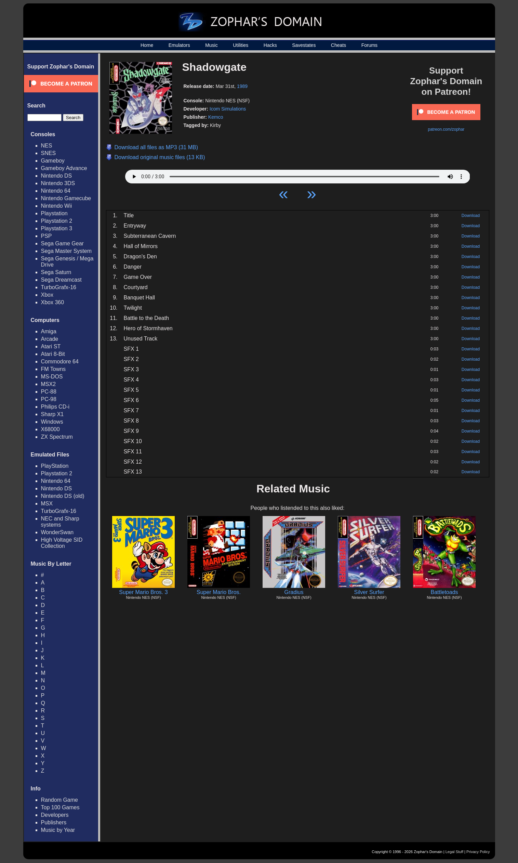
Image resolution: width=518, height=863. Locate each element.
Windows (52, 422)
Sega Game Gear (62, 243)
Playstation (54, 213)
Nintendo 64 (55, 191)
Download (471, 215)
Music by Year (58, 830)
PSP (46, 236)
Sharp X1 (52, 414)
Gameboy (53, 161)
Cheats (338, 45)
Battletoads (444, 592)
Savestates (304, 45)
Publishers (54, 822)
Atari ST (51, 346)
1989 (242, 86)
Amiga (48, 331)
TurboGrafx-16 (58, 287)
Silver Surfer (369, 592)
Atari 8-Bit (53, 354)
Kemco (215, 117)
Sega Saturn (56, 272)
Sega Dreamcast (61, 280)
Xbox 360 (52, 302)
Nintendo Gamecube (66, 198)
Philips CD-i (55, 407)
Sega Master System (66, 251)
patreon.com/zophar (446, 129)
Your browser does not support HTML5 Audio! (297, 174)
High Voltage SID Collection (62, 543)
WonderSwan (57, 532)
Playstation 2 (56, 221)
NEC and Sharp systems (60, 522)
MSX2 (48, 384)
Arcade (49, 339)
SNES (48, 153)
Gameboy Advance (64, 168)
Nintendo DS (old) (62, 496)
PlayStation (55, 466)
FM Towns (53, 369)
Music (211, 45)
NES (46, 146)
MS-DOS (52, 376)
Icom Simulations (228, 109)
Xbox (47, 295)
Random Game (59, 800)
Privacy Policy (478, 852)
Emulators (179, 45)
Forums (369, 45)
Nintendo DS (56, 176)
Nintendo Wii (56, 206)
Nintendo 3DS (58, 183)
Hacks (270, 45)
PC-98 (48, 399)
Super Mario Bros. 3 (143, 592)
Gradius (293, 592)
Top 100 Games (60, 807)
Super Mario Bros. (219, 592)
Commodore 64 (60, 361)
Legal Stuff (454, 852)
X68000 (50, 429)
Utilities (240, 45)
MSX (47, 503)
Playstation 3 (56, 228)
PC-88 (48, 392)
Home (147, 45)
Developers (55, 815)
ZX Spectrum (57, 437)
